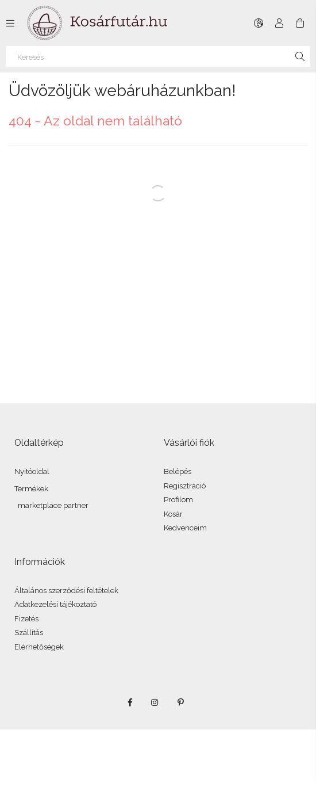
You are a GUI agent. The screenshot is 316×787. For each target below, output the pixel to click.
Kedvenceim (185, 528)
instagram (155, 702)
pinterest (180, 702)
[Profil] (279, 23)
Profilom (178, 499)
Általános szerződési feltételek (66, 590)
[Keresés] (158, 56)
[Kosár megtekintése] (300, 23)
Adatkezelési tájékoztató (55, 604)
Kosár (173, 514)
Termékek (31, 488)
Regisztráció (185, 486)
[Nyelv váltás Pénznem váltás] (258, 23)
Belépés (177, 471)
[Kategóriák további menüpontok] (10, 23)
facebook (130, 702)
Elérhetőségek (39, 647)
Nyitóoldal (31, 471)
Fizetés (26, 618)
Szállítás (28, 632)
